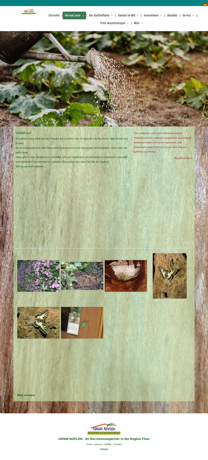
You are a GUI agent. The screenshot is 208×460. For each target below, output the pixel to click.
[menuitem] (54, 15)
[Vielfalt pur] (38, 276)
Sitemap (104, 449)
